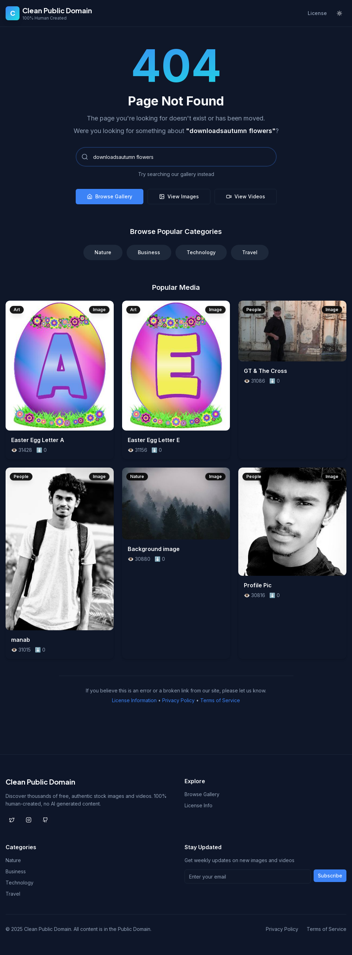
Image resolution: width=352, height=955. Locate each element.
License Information (134, 700)
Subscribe (330, 876)
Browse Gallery (109, 196)
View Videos (245, 196)
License (317, 13)
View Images (179, 196)
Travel (249, 252)
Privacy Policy (178, 700)
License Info (198, 805)
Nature (103, 252)
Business (149, 252)
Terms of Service (220, 700)
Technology (201, 252)
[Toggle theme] (339, 13)
